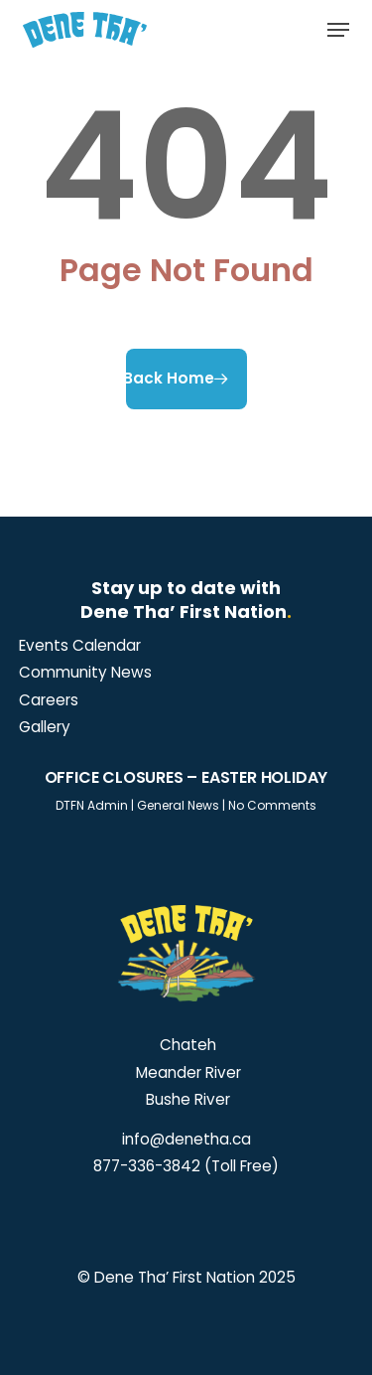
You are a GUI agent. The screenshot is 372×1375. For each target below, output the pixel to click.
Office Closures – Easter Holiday (186, 777)
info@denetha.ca (186, 1139)
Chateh (186, 1044)
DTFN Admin (92, 805)
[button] (338, 30)
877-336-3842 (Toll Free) (186, 1165)
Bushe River (186, 1099)
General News (178, 805)
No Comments (272, 805)
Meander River (186, 1072)
